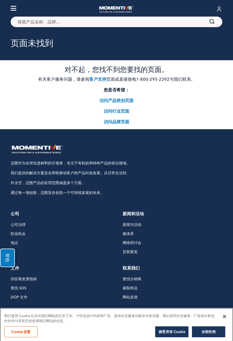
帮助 (7, 257)
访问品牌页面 (116, 121)
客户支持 (97, 79)
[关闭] (224, 322)
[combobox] (116, 22)
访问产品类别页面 (116, 100)
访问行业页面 (116, 111)
